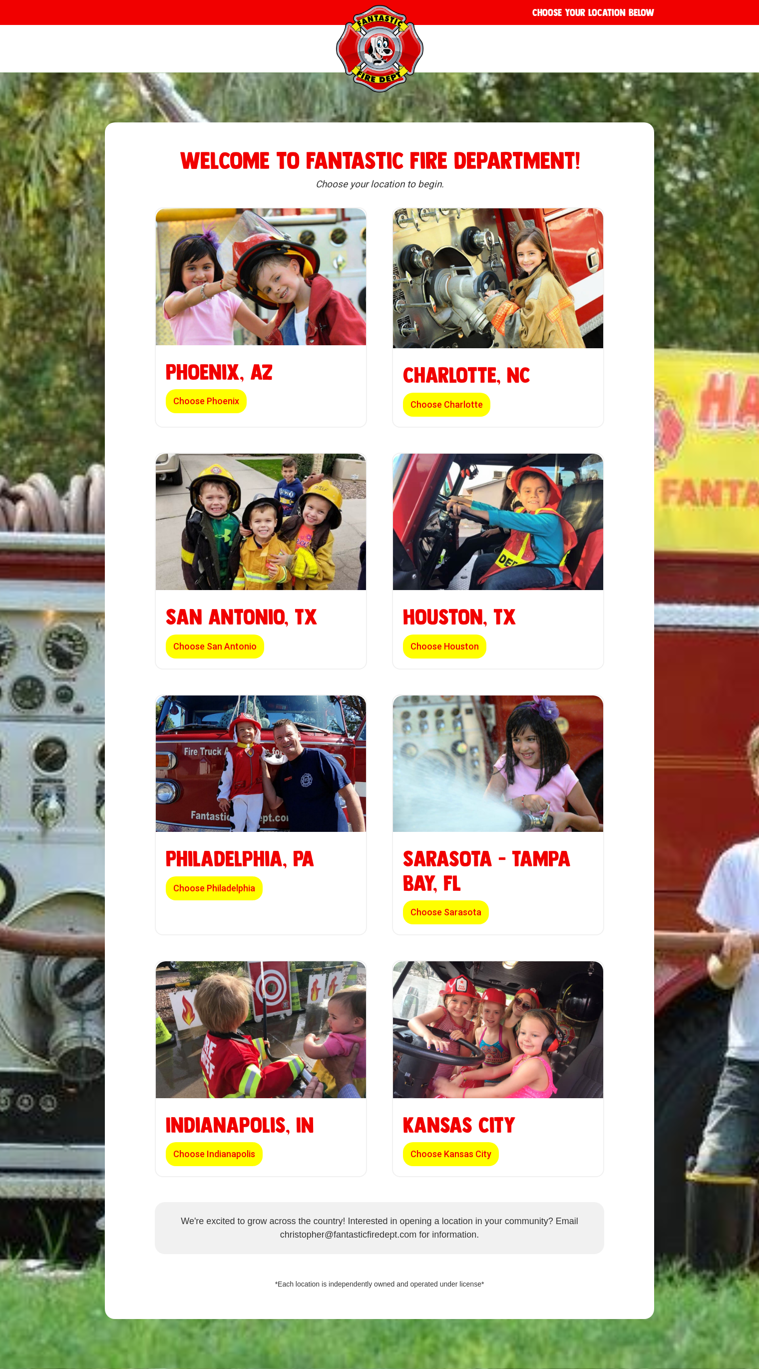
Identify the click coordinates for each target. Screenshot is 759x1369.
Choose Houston (444, 646)
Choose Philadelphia (214, 888)
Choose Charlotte (446, 404)
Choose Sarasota (445, 912)
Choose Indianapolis (214, 1154)
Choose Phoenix (206, 401)
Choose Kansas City (450, 1154)
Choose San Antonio (215, 646)
